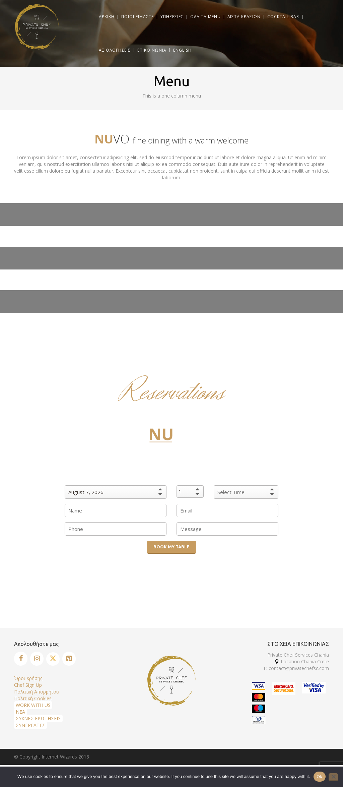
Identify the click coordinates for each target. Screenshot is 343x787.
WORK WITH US (33, 705)
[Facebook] (20, 659)
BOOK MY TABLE (171, 546)
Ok (319, 776)
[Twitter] (53, 659)
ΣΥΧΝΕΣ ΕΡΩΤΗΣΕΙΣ (38, 718)
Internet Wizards (59, 756)
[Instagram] (37, 659)
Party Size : (190, 480)
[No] (333, 777)
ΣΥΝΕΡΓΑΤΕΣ (30, 725)
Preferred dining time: (246, 480)
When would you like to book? (115, 480)
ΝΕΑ (20, 712)
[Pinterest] (69, 659)
